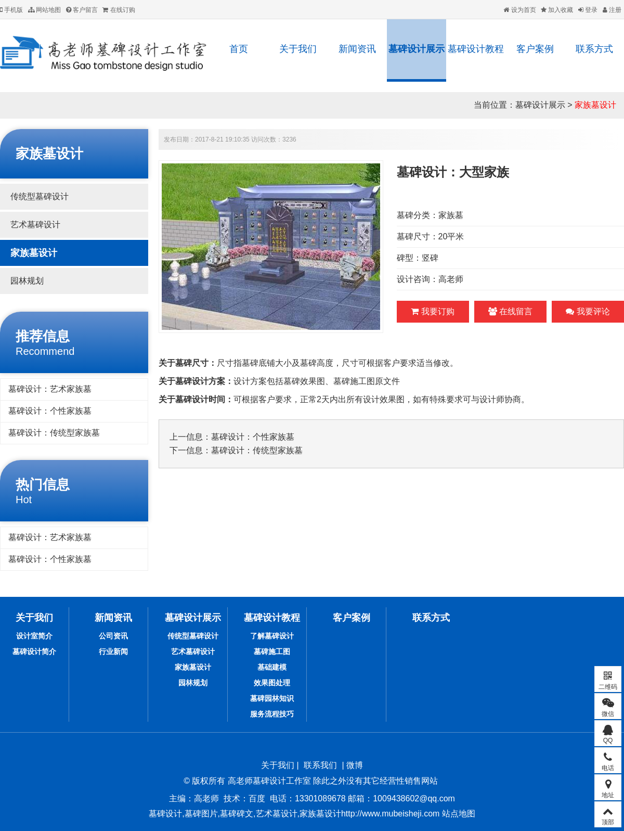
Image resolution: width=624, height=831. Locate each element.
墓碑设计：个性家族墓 (50, 410)
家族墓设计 (595, 104)
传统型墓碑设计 (39, 196)
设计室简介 (34, 636)
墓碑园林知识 (272, 698)
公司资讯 (113, 636)
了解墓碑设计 (272, 636)
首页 (238, 49)
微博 (354, 765)
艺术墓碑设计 (35, 224)
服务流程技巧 (272, 714)
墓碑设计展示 (416, 49)
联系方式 (594, 49)
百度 (257, 798)
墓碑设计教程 (476, 49)
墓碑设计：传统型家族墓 (54, 432)
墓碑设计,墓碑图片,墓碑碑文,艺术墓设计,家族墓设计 (245, 813)
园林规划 (27, 280)
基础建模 (272, 667)
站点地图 (457, 813)
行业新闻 (113, 651)
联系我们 (320, 765)
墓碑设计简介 (34, 651)
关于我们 (298, 49)
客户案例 (535, 49)
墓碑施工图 (272, 651)
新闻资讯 (357, 49)
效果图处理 (272, 683)
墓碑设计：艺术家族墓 (50, 389)
